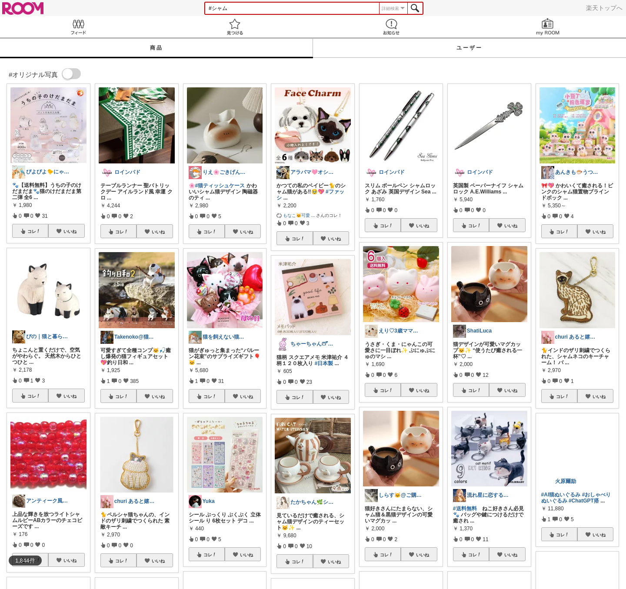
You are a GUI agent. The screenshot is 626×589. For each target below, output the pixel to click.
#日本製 (324, 363)
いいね (70, 231)
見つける (234, 26)
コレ (33, 231)
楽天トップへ (604, 7)
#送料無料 (465, 509)
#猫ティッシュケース (220, 186)
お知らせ (391, 26)
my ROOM (548, 26)
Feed (78, 26)
